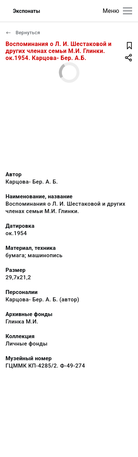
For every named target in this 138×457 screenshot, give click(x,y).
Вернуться (23, 32)
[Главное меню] (127, 11)
